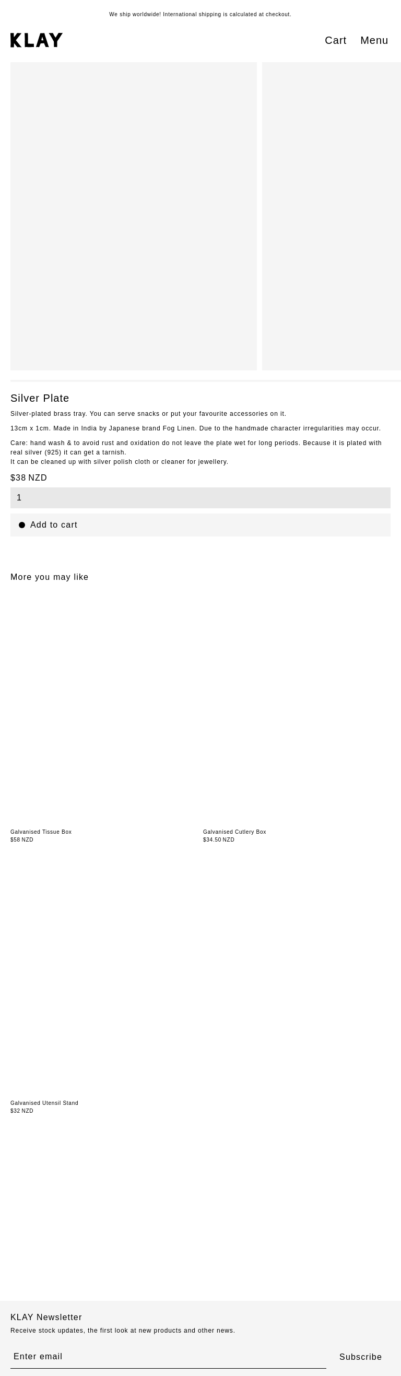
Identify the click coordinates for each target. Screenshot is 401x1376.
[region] (205, 216)
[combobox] (200, 497)
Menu (374, 40)
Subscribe (360, 1356)
